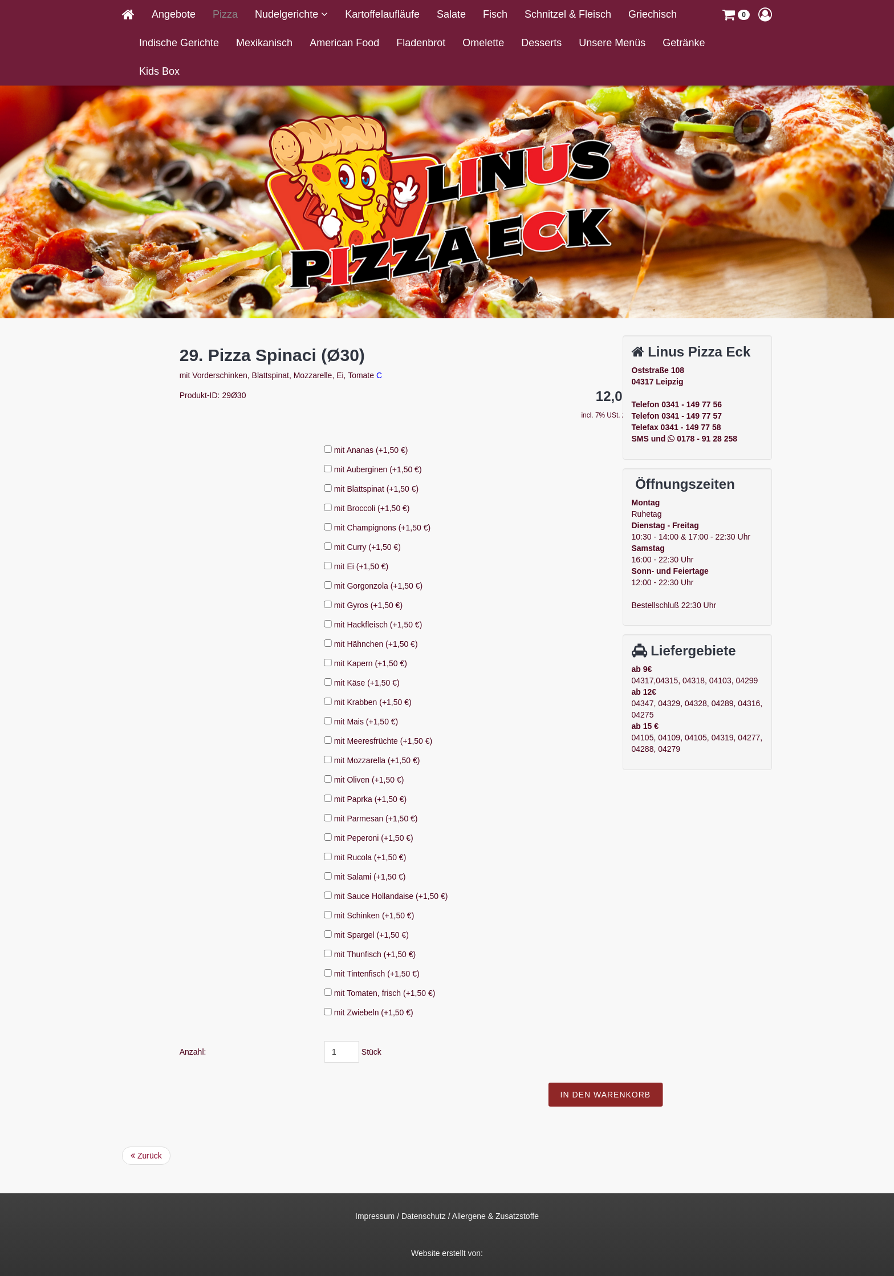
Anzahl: (319, 1051)
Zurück (146, 1155)
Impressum (375, 1216)
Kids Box (159, 71)
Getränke (684, 42)
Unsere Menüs (612, 42)
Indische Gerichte (179, 42)
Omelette (483, 42)
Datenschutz (423, 1216)
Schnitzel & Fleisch (568, 14)
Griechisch (652, 14)
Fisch (495, 14)
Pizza (225, 14)
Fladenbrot (420, 42)
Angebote (174, 14)
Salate (451, 14)
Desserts (541, 42)
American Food (344, 42)
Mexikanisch (264, 42)
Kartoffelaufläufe (382, 14)
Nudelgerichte (288, 14)
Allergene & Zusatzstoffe (495, 1216)
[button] (736, 14)
